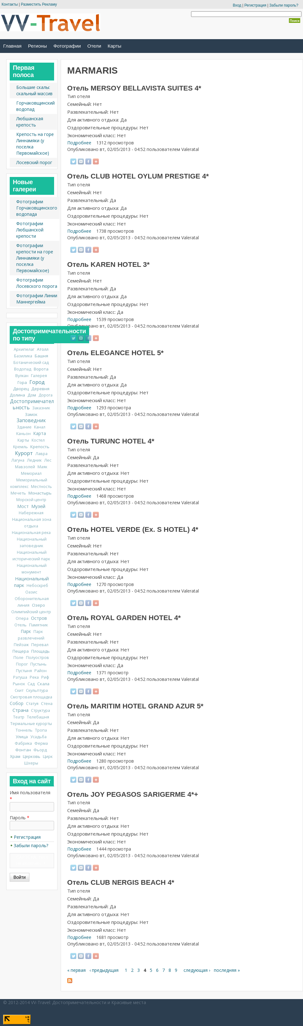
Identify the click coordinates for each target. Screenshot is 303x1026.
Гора (22, 382)
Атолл (42, 349)
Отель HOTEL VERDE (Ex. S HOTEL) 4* (132, 529)
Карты (114, 46)
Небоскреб (37, 585)
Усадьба (38, 736)
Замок (31, 414)
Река (34, 677)
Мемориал (31, 473)
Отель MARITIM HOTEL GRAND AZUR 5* (135, 706)
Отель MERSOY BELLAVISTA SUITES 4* (134, 88)
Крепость (39, 446)
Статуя (32, 703)
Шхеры (31, 763)
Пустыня (24, 670)
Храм (15, 756)
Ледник (34, 460)
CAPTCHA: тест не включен (32, 860)
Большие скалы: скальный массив (34, 90)
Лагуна (17, 460)
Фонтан (23, 750)
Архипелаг (24, 349)
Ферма (41, 743)
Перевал (39, 644)
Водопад (22, 369)
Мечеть (18, 493)
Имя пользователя (30, 796)
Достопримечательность (32, 404)
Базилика (23, 356)
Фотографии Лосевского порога (36, 283)
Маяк (42, 466)
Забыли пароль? (283, 5)
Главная (12, 46)
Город (37, 382)
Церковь (31, 756)
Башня (41, 356)
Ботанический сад (31, 362)
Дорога (45, 395)
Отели (94, 46)
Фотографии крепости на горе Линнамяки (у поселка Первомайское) (34, 257)
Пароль (19, 818)
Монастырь (40, 493)
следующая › (197, 970)
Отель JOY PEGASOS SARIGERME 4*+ (132, 794)
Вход (237, 5)
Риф (45, 677)
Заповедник (31, 420)
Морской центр (31, 499)
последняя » (227, 970)
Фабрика (23, 743)
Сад (31, 684)
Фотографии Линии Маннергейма (36, 299)
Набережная (31, 513)
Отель (20, 625)
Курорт (24, 453)
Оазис (31, 592)
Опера (22, 618)
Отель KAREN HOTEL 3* (108, 264)
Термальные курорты (31, 723)
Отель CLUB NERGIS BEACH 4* (120, 882)
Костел (38, 440)
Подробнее (79, 143)
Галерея (39, 375)
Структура (40, 710)
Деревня (40, 388)
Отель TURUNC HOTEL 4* (110, 441)
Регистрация (255, 5)
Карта (39, 433)
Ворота (41, 369)
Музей (38, 506)
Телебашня (38, 717)
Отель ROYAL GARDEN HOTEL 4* (124, 618)
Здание (24, 427)
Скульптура (37, 690)
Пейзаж (21, 644)
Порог (22, 664)
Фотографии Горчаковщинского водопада (36, 208)
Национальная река (31, 532)
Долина (17, 395)
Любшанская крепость (29, 122)
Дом (32, 395)
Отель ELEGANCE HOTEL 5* (115, 353)
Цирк (48, 756)
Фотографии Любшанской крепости (29, 229)
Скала (43, 684)
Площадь (40, 651)
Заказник (41, 408)
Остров (39, 618)
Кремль (20, 446)
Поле (18, 657)
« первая (76, 970)
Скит (19, 690)
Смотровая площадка (31, 697)
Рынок (19, 684)
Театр (18, 717)
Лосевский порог (34, 162)
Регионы (37, 46)
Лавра (41, 453)
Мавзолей (25, 466)
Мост (23, 506)
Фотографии (67, 46)
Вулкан (21, 375)
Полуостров (37, 657)
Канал (39, 427)
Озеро (38, 605)
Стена (47, 703)
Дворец (21, 388)
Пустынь (38, 664)
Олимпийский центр (31, 611)
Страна (20, 710)
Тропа (41, 730)
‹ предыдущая (104, 970)
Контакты (10, 4)
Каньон (23, 433)
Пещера (21, 651)
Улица (22, 736)
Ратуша (20, 677)
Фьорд (40, 750)
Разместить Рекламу (39, 4)
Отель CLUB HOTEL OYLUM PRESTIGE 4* (138, 176)
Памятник (38, 625)
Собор (16, 703)
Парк (26, 631)
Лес (47, 460)
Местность (41, 486)
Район (40, 670)
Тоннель (24, 730)
